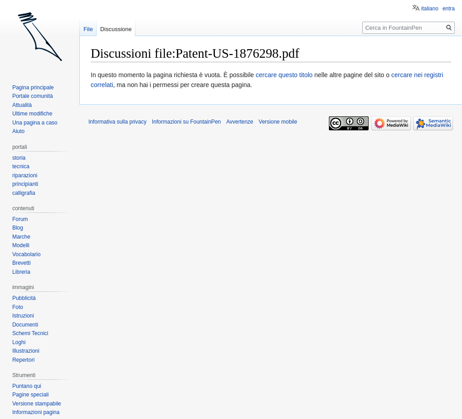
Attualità (22, 105)
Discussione (116, 29)
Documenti (25, 325)
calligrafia (23, 193)
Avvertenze (239, 122)
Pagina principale (33, 87)
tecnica (20, 166)
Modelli (20, 245)
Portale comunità (32, 96)
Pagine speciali (30, 394)
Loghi (18, 342)
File (88, 29)
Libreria (21, 272)
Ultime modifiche (32, 114)
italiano (430, 8)
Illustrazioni (25, 351)
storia (18, 158)
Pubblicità (24, 298)
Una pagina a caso (34, 123)
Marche (21, 237)
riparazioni (24, 175)
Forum (20, 219)
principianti (25, 184)
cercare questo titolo (284, 74)
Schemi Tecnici (30, 333)
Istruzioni (23, 316)
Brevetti (21, 263)
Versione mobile (278, 122)
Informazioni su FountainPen (186, 122)
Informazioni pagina (36, 412)
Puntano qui (26, 386)
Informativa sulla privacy (117, 122)
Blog (17, 228)
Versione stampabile (36, 404)
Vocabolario (26, 254)
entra (449, 8)
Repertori (23, 360)
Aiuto (18, 131)
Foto (17, 307)
